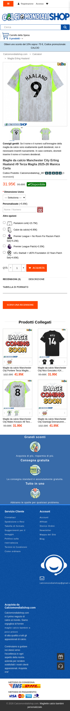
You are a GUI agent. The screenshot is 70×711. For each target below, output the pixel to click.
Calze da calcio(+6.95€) (20, 230)
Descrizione (36, 279)
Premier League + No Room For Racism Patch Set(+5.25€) (31, 238)
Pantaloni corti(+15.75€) (20, 223)
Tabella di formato (15, 287)
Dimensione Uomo (14, 192)
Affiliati (43, 522)
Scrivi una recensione (20, 305)
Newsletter (45, 530)
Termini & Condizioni (16, 547)
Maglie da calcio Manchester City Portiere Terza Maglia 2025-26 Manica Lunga (17, 370)
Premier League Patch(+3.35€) (23, 246)
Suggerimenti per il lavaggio (15, 532)
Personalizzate (10, 204)
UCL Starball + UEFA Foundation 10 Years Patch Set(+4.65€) (32, 254)
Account (44, 517)
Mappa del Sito (48, 534)
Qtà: (5, 268)
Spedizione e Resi (14, 522)
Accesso (40, 4)
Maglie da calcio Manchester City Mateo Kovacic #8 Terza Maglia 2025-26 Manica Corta (17, 422)
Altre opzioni (9, 216)
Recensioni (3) (12, 279)
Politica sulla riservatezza (12, 541)
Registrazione (27, 4)
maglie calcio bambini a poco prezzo (17, 630)
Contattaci (10, 517)
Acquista (37, 267)
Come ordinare (13, 551)
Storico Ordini (47, 526)
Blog (42, 539)
